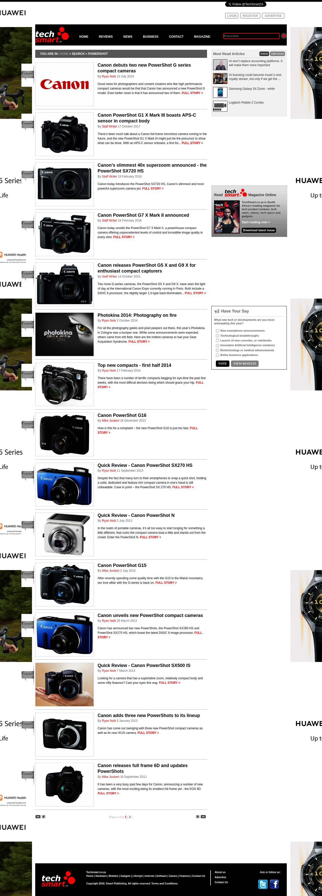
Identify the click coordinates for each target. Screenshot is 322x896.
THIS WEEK (277, 54)
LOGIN (232, 16)
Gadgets (125, 876)
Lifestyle (138, 876)
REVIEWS (106, 36)
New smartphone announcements (242, 330)
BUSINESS (150, 36)
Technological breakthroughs (239, 335)
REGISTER (250, 16)
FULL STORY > (192, 93)
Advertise (220, 877)
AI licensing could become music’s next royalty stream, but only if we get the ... (255, 77)
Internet (149, 876)
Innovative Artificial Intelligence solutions (247, 345)
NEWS (127, 36)
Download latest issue (259, 230)
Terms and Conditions (164, 883)
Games (173, 876)
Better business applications (239, 354)
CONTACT (176, 36)
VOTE (222, 363)
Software (161, 876)
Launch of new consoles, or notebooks (246, 340)
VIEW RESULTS (244, 363)
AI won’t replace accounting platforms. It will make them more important (256, 63)
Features (184, 876)
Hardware (101, 876)
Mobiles (113, 876)
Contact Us (198, 876)
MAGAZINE (202, 36)
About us (220, 872)
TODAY (264, 54)
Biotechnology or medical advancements (247, 350)
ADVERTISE (273, 16)
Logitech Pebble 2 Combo (246, 102)
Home (89, 876)
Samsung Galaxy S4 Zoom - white (252, 89)
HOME (83, 36)
